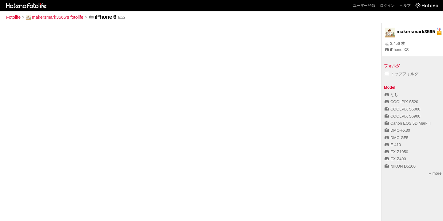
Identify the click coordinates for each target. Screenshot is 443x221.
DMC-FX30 (397, 130)
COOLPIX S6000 (402, 109)
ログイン (387, 5)
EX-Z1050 (396, 151)
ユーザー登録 (364, 5)
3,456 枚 (395, 43)
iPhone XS (397, 49)
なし (391, 94)
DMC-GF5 (396, 137)
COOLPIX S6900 (402, 116)
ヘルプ (405, 5)
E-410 (393, 144)
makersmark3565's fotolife (55, 17)
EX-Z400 (395, 159)
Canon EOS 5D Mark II (408, 123)
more (435, 173)
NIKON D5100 (400, 166)
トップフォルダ (401, 74)
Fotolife (13, 17)
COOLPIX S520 (401, 101)
